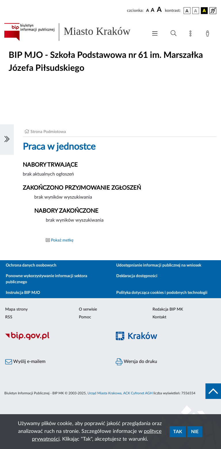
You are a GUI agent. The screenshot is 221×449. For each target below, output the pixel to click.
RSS (8, 317)
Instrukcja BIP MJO (23, 293)
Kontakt (159, 317)
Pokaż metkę (62, 240)
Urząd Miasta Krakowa (104, 393)
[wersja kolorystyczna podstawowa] (187, 10)
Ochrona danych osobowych (31, 265)
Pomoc (85, 317)
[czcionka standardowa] (147, 10)
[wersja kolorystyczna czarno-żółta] (204, 10)
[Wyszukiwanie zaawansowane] (173, 33)
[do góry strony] (213, 391)
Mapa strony (16, 309)
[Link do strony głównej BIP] (73, 32)
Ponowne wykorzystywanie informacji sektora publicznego (46, 279)
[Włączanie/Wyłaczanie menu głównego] (154, 34)
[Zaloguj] (208, 35)
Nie (195, 431)
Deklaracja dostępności (136, 276)
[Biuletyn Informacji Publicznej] (55, 339)
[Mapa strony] (191, 35)
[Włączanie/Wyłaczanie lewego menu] (7, 139)
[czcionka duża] (160, 10)
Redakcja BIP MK (168, 309)
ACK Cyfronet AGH (138, 393)
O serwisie (88, 309)
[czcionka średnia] (152, 10)
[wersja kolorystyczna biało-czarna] (195, 10)
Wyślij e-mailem (25, 361)
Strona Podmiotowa (48, 132)
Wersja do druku (136, 361)
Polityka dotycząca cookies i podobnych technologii (161, 293)
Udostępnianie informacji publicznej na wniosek (158, 265)
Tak (177, 431)
